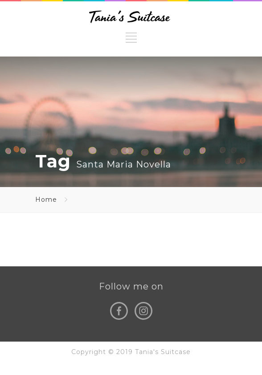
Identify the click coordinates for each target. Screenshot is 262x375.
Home (46, 200)
